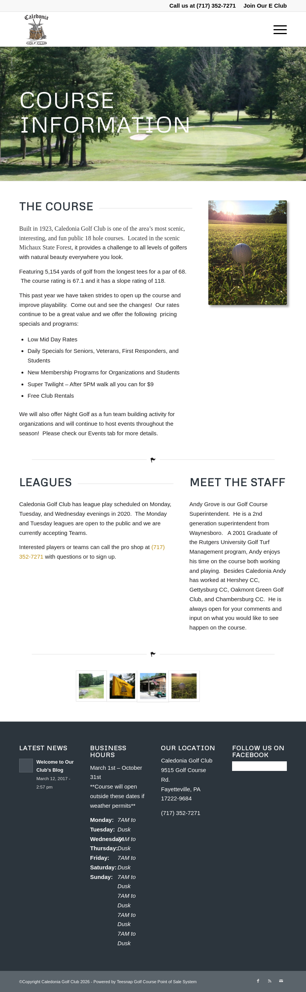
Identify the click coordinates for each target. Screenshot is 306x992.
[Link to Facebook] (258, 981)
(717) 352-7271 (216, 5)
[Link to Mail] (281, 981)
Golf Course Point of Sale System (165, 981)
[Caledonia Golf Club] (36, 29)
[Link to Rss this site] (269, 981)
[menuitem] (263, 6)
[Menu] (276, 29)
